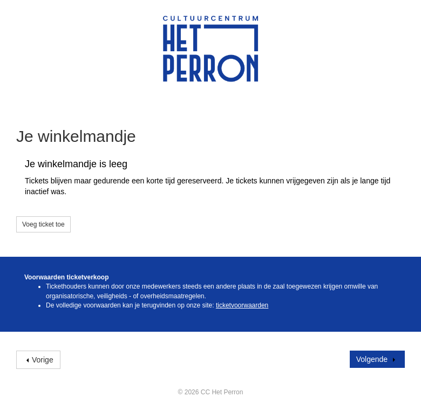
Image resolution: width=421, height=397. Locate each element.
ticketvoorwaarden (242, 305)
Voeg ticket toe (43, 224)
